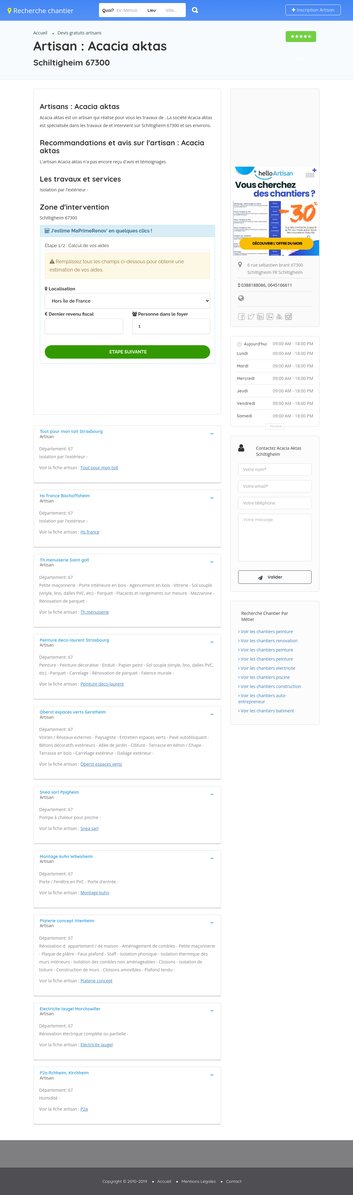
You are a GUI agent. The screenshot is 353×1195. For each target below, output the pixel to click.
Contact (234, 1181)
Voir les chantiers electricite (266, 668)
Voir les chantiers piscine (264, 677)
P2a (84, 1109)
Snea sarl (89, 828)
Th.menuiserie (94, 612)
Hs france (89, 532)
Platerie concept (96, 981)
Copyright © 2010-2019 (124, 1181)
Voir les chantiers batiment (266, 711)
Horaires (276, 426)
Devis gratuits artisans (79, 33)
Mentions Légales (199, 1181)
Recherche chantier (41, 10)
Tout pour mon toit (99, 467)
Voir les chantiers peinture (265, 631)
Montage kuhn (94, 892)
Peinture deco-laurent (102, 684)
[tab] (127, 433)
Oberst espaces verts (101, 764)
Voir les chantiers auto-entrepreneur (262, 698)
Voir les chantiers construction (269, 686)
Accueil (41, 33)
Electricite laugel (96, 1045)
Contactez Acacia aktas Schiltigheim (278, 451)
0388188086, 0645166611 (265, 285)
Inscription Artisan (313, 10)
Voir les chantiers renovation (268, 641)
